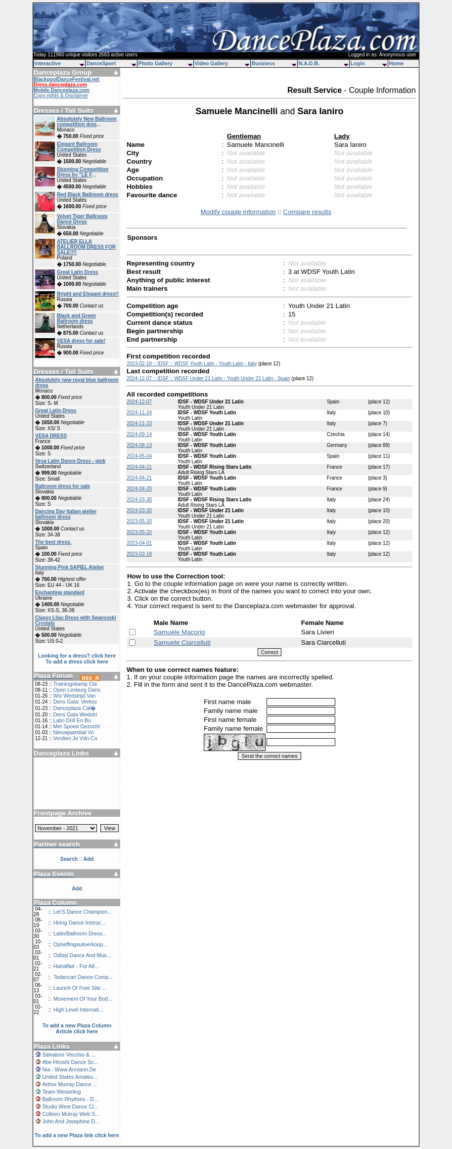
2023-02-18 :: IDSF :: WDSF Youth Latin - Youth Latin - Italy (192, 363)
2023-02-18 (139, 554)
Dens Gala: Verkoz (75, 702)
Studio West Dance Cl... (70, 1106)
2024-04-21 (139, 467)
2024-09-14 (139, 434)
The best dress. (53, 542)
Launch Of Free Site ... (79, 988)
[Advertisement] (77, 779)
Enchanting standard (59, 592)
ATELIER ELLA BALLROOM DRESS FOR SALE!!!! (86, 247)
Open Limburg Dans (76, 690)
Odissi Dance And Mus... (82, 955)
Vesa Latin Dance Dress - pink (70, 461)
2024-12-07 (139, 401)
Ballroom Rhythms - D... (70, 1099)
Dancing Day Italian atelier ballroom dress (66, 514)
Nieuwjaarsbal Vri (73, 732)
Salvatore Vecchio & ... (68, 1055)
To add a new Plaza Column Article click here (77, 1028)
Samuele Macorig (179, 632)
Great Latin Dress (77, 272)
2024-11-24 (139, 412)
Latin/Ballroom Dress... (80, 933)
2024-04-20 (139, 488)
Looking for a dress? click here (77, 656)
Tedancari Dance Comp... (83, 977)
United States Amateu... (69, 1077)
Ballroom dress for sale (62, 486)
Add (77, 888)
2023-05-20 (139, 521)
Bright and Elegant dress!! (88, 294)
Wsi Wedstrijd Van (74, 696)
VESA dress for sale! (81, 341)
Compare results (307, 212)
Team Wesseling (61, 1092)
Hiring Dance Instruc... (79, 923)
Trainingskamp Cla (74, 684)
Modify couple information (238, 212)
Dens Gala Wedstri (75, 714)
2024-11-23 (139, 423)
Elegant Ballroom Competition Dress (79, 146)
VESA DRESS (51, 436)
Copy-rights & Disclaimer (61, 95)
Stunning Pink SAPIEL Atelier (69, 567)
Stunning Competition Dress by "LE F (82, 172)
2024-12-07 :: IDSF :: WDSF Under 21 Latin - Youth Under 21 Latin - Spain (208, 378)
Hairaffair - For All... (76, 966)
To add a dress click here (76, 661)
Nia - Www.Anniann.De (69, 1069)
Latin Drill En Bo (71, 720)
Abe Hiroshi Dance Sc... (70, 1062)
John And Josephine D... (70, 1121)
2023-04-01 (139, 543)
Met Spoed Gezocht (76, 726)
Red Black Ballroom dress (87, 194)
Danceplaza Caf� (74, 708)
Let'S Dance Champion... (82, 912)
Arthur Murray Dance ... (69, 1084)
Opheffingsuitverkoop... (80, 944)
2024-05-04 (139, 456)
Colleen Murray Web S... (70, 1114)
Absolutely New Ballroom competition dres (87, 121)
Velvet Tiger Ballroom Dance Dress (82, 219)
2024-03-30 (139, 499)
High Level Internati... (78, 1010)
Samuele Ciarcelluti (182, 642)
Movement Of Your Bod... (82, 999)
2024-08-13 (139, 445)
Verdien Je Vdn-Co (75, 738)
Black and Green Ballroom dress (76, 318)
